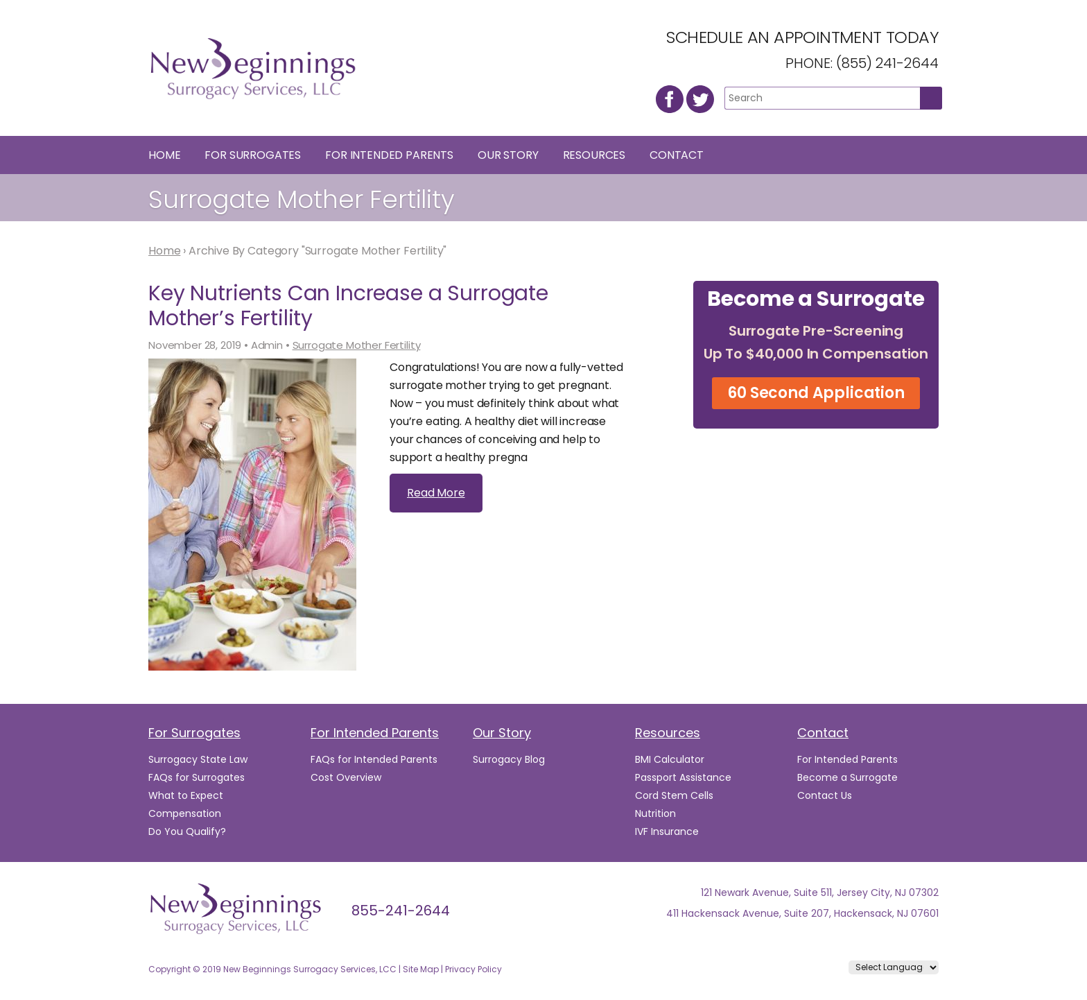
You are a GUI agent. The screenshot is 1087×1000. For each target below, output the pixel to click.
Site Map (421, 969)
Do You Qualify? (187, 831)
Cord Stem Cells (674, 795)
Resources (594, 155)
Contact (677, 155)
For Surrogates (253, 155)
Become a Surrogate (847, 777)
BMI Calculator (669, 759)
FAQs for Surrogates (196, 777)
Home (164, 155)
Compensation (184, 813)
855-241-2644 (400, 910)
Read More (436, 493)
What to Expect (185, 795)
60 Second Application (816, 393)
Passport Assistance (683, 777)
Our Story (508, 155)
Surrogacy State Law (197, 759)
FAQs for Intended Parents (374, 759)
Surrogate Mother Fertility (357, 345)
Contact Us (824, 795)
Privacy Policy (473, 969)
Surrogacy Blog (509, 759)
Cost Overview (346, 777)
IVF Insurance (667, 831)
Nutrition (655, 813)
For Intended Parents (389, 155)
